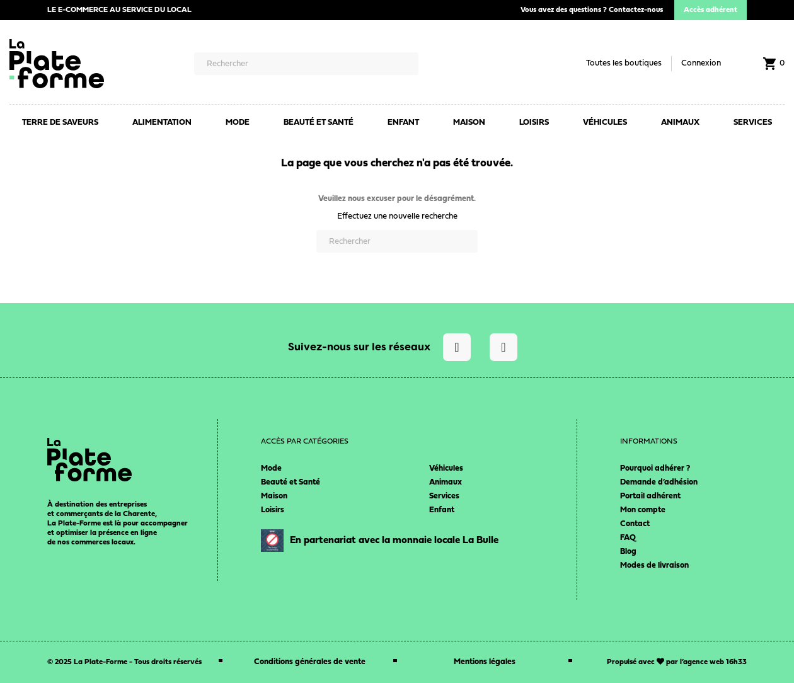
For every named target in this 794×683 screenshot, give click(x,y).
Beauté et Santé (290, 482)
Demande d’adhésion (659, 482)
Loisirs (272, 510)
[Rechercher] (306, 63)
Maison (274, 496)
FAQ (628, 538)
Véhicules (446, 468)
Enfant (441, 510)
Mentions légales (484, 662)
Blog (628, 552)
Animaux (445, 482)
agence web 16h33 (715, 662)
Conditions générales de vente (309, 662)
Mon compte (642, 510)
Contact (635, 524)
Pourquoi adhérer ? (655, 468)
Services (444, 496)
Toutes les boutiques (624, 63)
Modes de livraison (654, 565)
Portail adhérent (650, 496)
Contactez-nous (636, 10)
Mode (271, 468)
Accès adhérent (710, 10)
